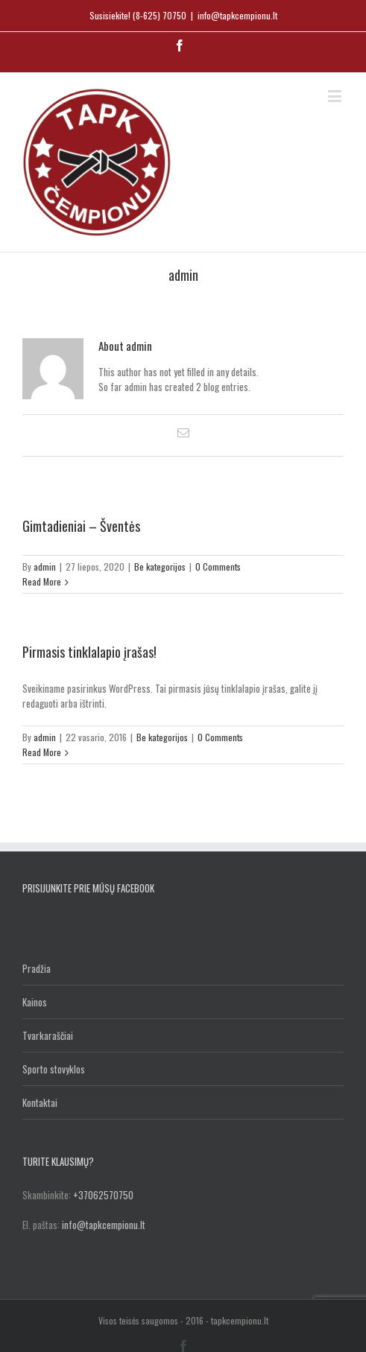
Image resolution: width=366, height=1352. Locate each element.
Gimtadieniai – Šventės (81, 526)
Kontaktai (39, 1102)
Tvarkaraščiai (47, 1035)
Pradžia (36, 968)
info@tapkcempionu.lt (237, 15)
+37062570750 (103, 1194)
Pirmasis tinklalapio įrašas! (89, 651)
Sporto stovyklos (53, 1068)
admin (45, 566)
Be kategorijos (160, 566)
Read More (41, 581)
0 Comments (218, 566)
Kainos (34, 1001)
